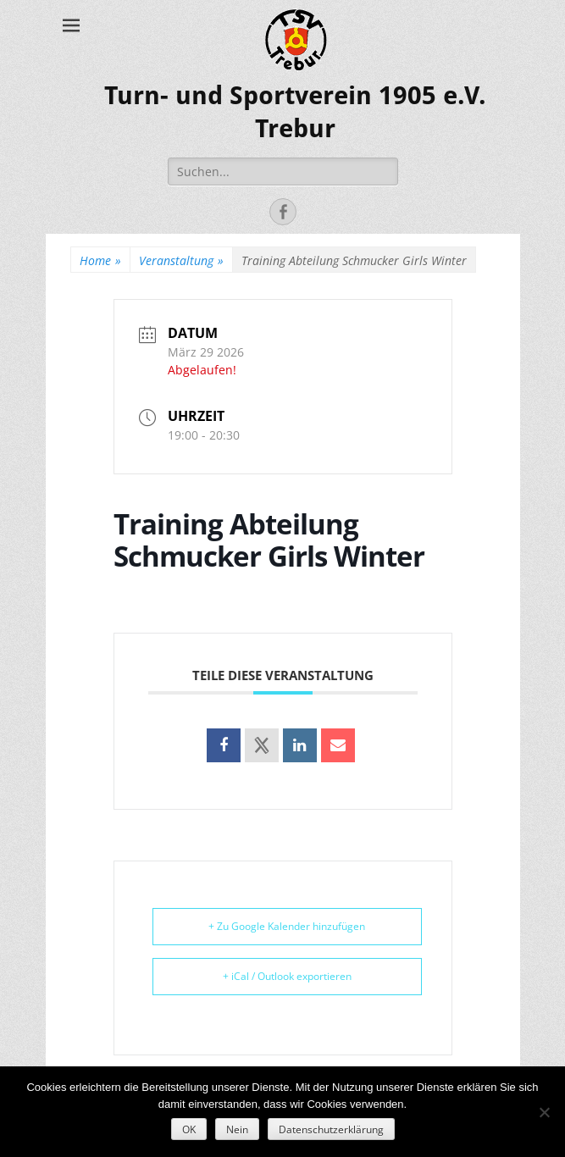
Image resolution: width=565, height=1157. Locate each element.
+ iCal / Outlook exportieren (287, 976)
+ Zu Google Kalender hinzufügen (286, 926)
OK (189, 1129)
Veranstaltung (181, 260)
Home (100, 260)
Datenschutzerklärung (331, 1129)
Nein (237, 1129)
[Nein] (543, 1112)
